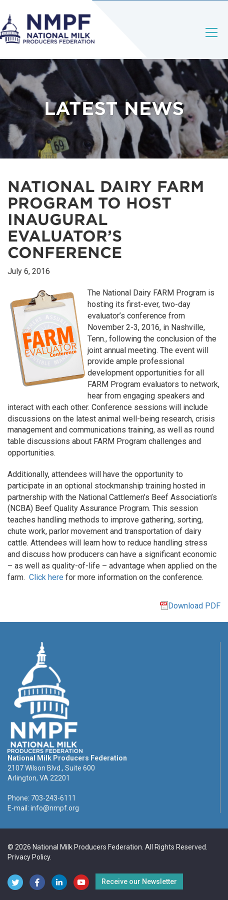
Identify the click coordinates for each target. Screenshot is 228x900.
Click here (46, 577)
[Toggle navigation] (212, 40)
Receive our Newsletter (139, 882)
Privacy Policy (29, 857)
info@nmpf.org (54, 808)
